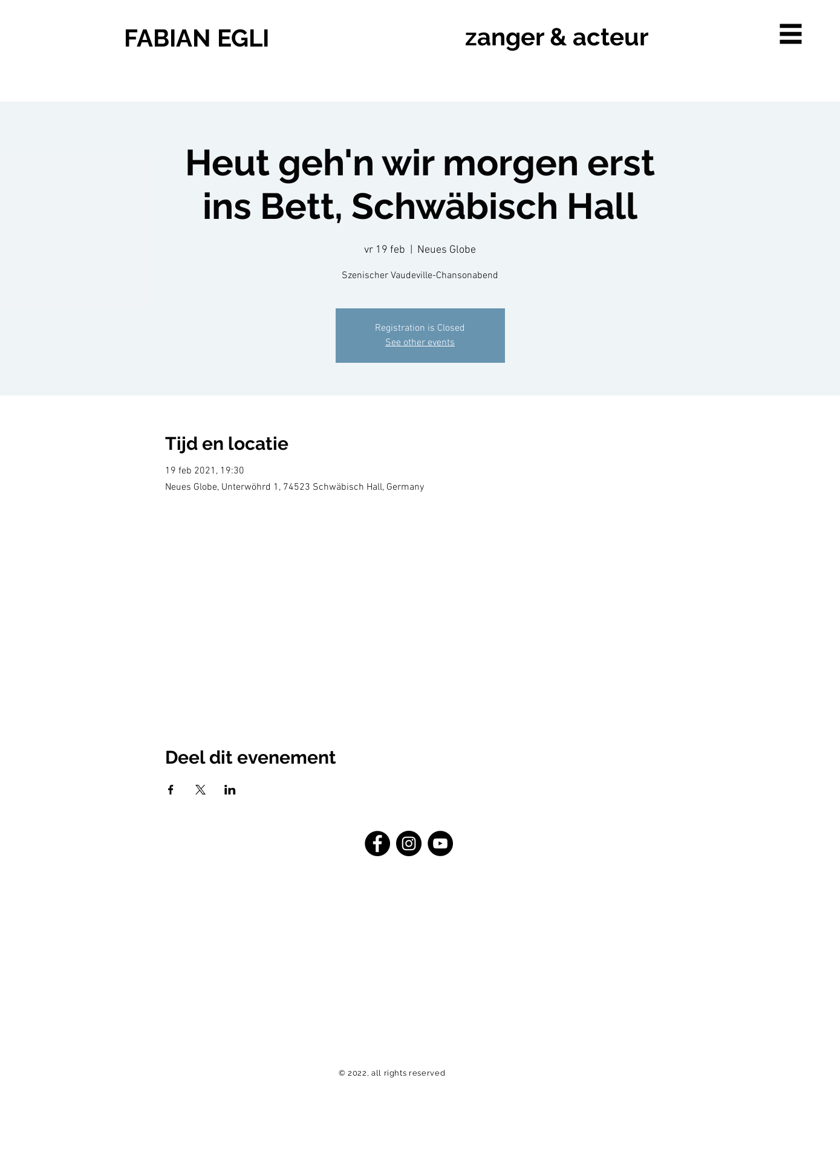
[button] (791, 34)
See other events (420, 343)
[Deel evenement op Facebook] (171, 789)
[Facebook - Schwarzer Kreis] (377, 843)
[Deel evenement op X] (200, 789)
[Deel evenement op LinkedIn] (230, 789)
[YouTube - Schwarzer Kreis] (440, 843)
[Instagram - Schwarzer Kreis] (409, 843)
